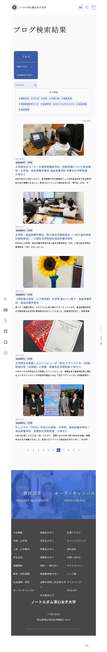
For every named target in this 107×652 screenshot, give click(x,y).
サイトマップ (74, 598)
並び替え (87, 121)
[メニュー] (93, 7)
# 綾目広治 (24, 98)
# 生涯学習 (46, 104)
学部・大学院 (20, 557)
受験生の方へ (47, 548)
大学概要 (18, 548)
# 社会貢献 (82, 104)
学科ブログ (22, 66)
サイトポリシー (75, 582)
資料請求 (71, 565)
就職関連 (18, 582)
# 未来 (44, 98)
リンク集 (71, 590)
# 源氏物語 (24, 109)
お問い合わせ (74, 573)
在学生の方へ (47, 557)
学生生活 (18, 573)
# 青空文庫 (67, 98)
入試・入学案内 (21, 565)
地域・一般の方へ (49, 582)
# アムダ (35, 98)
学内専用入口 (47, 611)
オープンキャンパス (23, 606)
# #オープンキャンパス (64, 104)
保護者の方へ (47, 573)
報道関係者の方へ (49, 590)
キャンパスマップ (76, 557)
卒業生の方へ (47, 565)
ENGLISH (72, 606)
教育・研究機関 (21, 590)
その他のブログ (24, 75)
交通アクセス (74, 548)
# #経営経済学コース (29, 104)
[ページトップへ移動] (86, 645)
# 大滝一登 (54, 98)
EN (80, 7)
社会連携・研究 (21, 598)
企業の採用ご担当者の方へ (53, 601)
